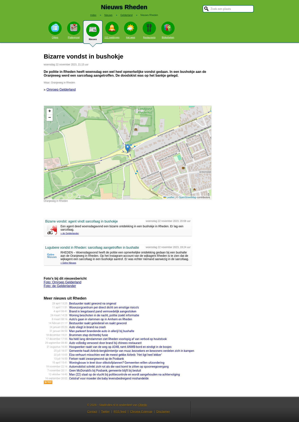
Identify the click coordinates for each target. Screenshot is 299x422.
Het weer (130, 30)
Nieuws (92, 33)
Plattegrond (73, 30)
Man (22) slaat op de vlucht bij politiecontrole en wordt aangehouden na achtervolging (124, 374)
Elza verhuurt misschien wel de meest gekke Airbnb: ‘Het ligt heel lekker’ (115, 354)
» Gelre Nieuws (68, 263)
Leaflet (168, 197)
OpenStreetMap (187, 197)
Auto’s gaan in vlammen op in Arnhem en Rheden (100, 319)
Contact (92, 411)
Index (93, 15)
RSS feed (120, 411)
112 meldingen (111, 30)
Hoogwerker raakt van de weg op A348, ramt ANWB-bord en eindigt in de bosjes (120, 347)
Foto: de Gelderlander (60, 286)
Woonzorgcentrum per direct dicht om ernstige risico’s (104, 307)
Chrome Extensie (141, 411)
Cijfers (55, 30)
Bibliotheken (168, 30)
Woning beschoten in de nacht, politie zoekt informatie (104, 315)
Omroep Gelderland (61, 89)
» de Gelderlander (70, 233)
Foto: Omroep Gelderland (62, 282)
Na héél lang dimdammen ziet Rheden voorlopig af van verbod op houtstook (118, 339)
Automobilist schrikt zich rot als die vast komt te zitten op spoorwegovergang (119, 366)
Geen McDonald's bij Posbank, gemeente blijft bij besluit (105, 370)
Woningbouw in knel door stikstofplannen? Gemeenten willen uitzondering (116, 362)
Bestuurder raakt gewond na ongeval (92, 303)
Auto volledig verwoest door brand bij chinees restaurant (105, 343)
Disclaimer (163, 411)
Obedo (142, 405)
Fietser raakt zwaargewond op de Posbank (96, 358)
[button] (127, 148)
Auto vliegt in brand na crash (87, 327)
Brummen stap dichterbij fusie (88, 335)
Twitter (105, 411)
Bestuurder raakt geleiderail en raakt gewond (98, 323)
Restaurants (149, 30)
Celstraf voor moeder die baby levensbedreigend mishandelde (109, 378)
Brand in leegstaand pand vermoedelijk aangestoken (102, 311)
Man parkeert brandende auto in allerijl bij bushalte (101, 331)
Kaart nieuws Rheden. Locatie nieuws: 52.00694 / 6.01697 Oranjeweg (127, 152)
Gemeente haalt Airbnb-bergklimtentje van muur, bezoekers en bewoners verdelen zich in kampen (131, 350)
